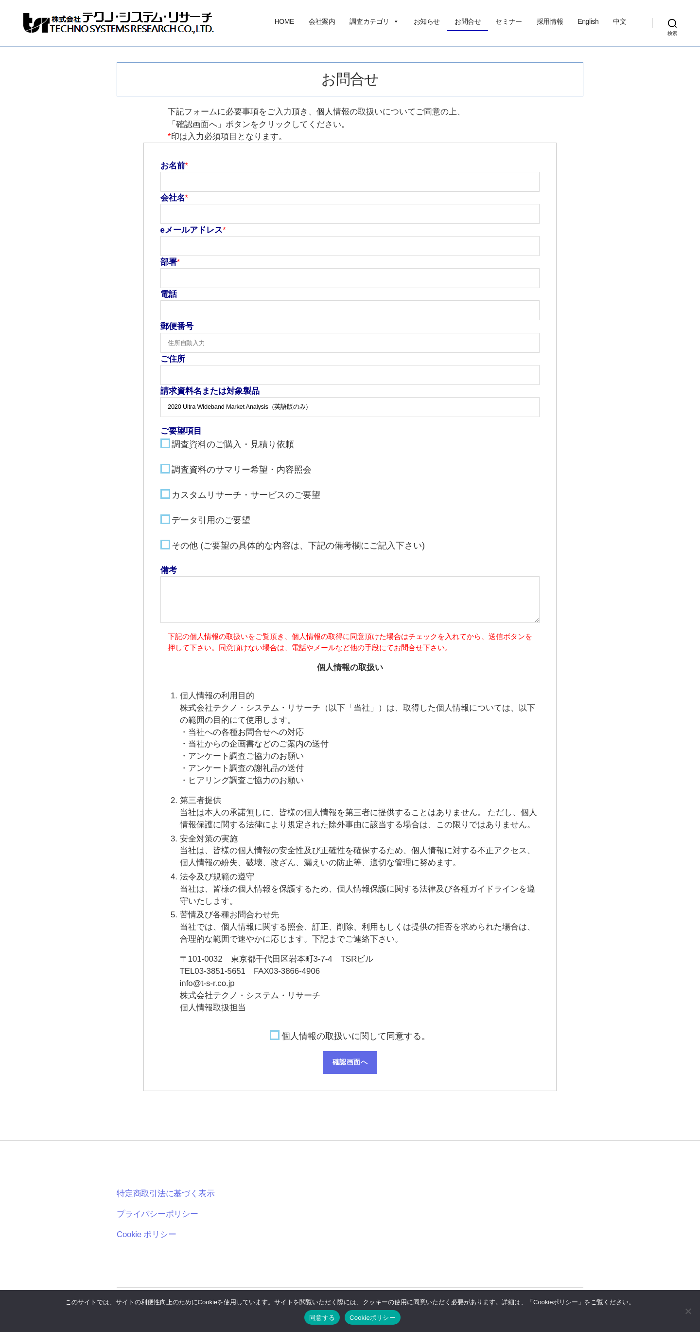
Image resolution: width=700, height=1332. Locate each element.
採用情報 (550, 21)
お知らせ (427, 21)
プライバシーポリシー (157, 1214)
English (588, 21)
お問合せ (468, 21)
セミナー (508, 21)
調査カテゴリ (374, 21)
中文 (619, 21)
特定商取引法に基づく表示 (165, 1193)
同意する (322, 1317)
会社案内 (322, 21)
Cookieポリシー (373, 1317)
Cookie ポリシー (146, 1234)
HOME (284, 21)
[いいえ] (688, 1311)
